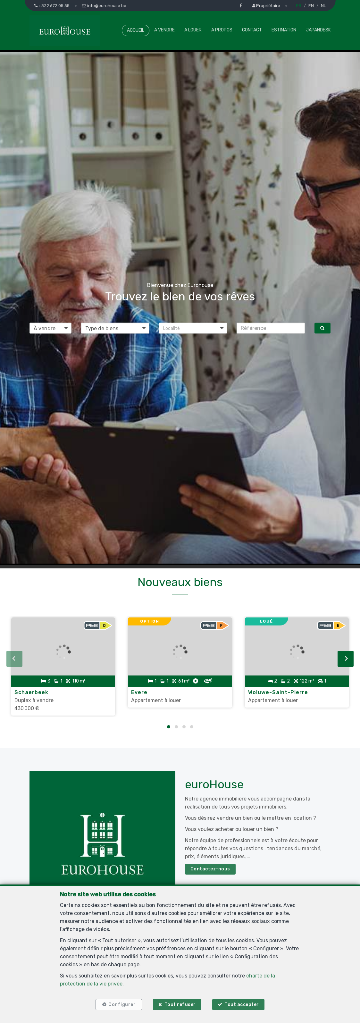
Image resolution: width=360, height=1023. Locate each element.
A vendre (164, 30)
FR (298, 5)
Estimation (284, 30)
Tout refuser (180, 1004)
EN (311, 5)
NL (323, 5)
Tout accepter (241, 1004)
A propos (221, 30)
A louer (193, 30)
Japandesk (318, 30)
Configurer (122, 1004)
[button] (193, 328)
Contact (252, 30)
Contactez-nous (210, 869)
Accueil (135, 30)
